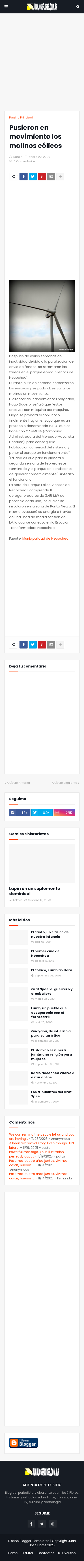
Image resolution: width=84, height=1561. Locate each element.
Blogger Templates (34, 1541)
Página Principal (21, 117)
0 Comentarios (24, 161)
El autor (27, 1553)
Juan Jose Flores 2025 (52, 1543)
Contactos (45, 1553)
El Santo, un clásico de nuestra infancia (50, 934)
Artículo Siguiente (64, 783)
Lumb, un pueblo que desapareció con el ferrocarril (49, 1012)
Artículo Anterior (18, 783)
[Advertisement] (42, 62)
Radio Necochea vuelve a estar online (52, 1075)
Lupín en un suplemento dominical (34, 891)
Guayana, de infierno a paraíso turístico (51, 1033)
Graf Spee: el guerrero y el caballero (52, 991)
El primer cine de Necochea (45, 953)
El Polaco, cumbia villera (51, 970)
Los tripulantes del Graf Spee (51, 1094)
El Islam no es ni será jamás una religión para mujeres (51, 1054)
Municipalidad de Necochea (45, 538)
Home (13, 1553)
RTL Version (67, 1553)
